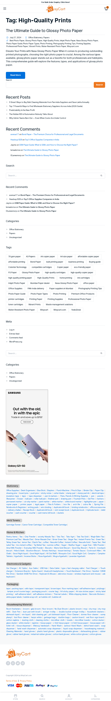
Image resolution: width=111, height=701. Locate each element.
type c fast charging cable (72, 568)
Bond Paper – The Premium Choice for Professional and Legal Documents (53, 134)
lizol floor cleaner (21, 617)
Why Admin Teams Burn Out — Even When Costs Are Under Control (37, 118)
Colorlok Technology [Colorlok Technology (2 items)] (17, 267)
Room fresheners (13, 609)
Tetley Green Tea (13, 542)
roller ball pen (40, 499)
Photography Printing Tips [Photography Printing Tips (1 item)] (90, 289)
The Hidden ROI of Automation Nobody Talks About (31, 114)
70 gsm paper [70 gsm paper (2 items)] (14, 257)
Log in (11, 330)
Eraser (20, 499)
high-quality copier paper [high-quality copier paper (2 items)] (82, 273)
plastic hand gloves (45, 631)
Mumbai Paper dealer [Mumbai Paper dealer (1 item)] (40, 283)
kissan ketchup (64, 551)
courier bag (53, 591)
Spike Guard (37, 571)
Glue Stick (41, 490)
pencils (100, 496)
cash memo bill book (47, 513)
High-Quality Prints (51, 41)
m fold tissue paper (79, 623)
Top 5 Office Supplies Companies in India (42, 140)
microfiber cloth (58, 620)
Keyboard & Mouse (47, 574)
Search (9, 80)
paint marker (44, 502)
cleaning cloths (42, 620)
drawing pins (12, 493)
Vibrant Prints (35, 46)
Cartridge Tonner (13, 525)
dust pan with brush (31, 612)
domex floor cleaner (89, 615)
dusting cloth (27, 620)
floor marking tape (70, 589)
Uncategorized (15, 237)
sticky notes (46, 493)
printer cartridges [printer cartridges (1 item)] (16, 299)
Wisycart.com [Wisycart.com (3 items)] (59, 310)
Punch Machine (63, 490)
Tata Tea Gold (82, 537)
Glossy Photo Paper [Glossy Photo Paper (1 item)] (31, 273)
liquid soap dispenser (72, 629)
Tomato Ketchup (49, 551)
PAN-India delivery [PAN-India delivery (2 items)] (36, 289)
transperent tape (42, 589)
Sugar (63, 545)
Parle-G (92, 548)
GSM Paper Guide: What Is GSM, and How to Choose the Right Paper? (48, 145)
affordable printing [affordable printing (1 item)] (16, 262)
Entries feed (14, 334)
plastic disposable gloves (67, 631)
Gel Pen (91, 499)
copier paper (12, 504)
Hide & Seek (19, 551)
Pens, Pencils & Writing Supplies (74, 496)
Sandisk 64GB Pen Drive (27, 574)
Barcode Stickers (96, 594)
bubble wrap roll (30, 597)
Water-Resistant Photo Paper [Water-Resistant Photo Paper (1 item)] (21, 310)
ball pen (28, 499)
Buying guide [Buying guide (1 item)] (95, 262)
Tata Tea (60, 537)
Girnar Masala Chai (43, 539)
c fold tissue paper (61, 623)
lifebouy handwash (41, 626)
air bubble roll (44, 597)
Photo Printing (46, 44)
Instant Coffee (71, 542)
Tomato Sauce (79, 551)
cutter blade (59, 493)
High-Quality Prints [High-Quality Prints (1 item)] (45, 278)
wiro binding (46, 507)
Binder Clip (88, 490)
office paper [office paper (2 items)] (88, 283)
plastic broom (76, 609)
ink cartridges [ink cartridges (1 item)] (83, 278)
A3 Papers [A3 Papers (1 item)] (30, 257)
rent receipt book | (62, 510)
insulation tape (13, 496)
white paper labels (14, 597)
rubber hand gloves (21, 634)
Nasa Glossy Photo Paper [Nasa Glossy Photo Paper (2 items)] (66, 283)
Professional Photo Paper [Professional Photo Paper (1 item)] (79, 299)
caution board (78, 617)
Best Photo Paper (17, 41)
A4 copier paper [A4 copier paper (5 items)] (48, 257)
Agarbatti (18, 556)
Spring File (99, 504)
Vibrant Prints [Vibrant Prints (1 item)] (34, 305)
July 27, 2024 (13, 37)
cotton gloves (95, 634)
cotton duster (98, 620)
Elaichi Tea (36, 542)
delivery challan (15, 510)
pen (93, 496)
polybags (101, 589)
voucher (32, 513)
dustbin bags (64, 617)
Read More (15, 75)
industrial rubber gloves (41, 634)
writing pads (33, 507)
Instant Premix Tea (86, 539)
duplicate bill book (62, 507)
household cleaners (95, 612)
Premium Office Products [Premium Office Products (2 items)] (82, 294)
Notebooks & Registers (16, 507)
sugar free (87, 545)
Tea (20, 537)
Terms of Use (11, 681)
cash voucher (21, 513)
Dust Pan (16, 612)
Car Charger (11, 568)
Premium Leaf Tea (13, 539)
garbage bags (50, 617)
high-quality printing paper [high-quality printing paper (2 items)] (20, 278)
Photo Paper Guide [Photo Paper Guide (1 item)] (16, 294)
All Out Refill (51, 554)
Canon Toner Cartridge (31, 525)
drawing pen (66, 499)
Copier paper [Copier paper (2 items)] (63, 267)
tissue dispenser (24, 626)
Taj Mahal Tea (39, 545)
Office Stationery (35, 38)
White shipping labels (78, 594)
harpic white (36, 617)
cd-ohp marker (30, 502)
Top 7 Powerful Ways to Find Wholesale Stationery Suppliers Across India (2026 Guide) (45, 106)
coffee (45, 542)
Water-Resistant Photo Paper (53, 46)
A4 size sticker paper (85, 591)
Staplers (51, 490)
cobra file (87, 504)
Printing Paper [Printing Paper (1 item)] (35, 299)
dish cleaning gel (39, 615)
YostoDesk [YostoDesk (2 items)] (76, 310)
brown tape (56, 589)
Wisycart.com (73, 46)
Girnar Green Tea (59, 539)
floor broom (47, 609)
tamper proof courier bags (18, 591)
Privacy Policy (26, 681)
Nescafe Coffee (56, 542)
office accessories (98, 507)
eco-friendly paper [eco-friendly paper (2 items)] (82, 267)
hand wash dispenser (26, 629)
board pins (24, 493)
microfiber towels (82, 620)
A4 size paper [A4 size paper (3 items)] (66, 257)
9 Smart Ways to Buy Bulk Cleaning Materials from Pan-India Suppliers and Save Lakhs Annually (49, 102)
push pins (35, 493)
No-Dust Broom (61, 609)
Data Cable (54, 568)
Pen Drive (86, 571)
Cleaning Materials (14, 631)
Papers (46, 38)
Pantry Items (11, 537)
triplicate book (92, 510)
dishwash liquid (13, 615)
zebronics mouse (65, 574)
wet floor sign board (95, 617)
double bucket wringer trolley (72, 612)
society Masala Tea (46, 537)
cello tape (29, 589)
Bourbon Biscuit (33, 551)
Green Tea (100, 539)
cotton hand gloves (61, 634)
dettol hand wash (91, 626)
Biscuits (48, 548)
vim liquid (26, 615)
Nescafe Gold (84, 542)
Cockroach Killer (94, 551)
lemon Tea (26, 542)
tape (24, 496)
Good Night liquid (20, 554)
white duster (24, 623)
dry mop (92, 609)
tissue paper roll (97, 623)
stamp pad (71, 493)
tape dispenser (35, 496)
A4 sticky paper (67, 591)
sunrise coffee (53, 545)
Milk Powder (98, 545)
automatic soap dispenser (49, 629)
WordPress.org (15, 342)
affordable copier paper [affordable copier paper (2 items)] (88, 257)
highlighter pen (90, 502)
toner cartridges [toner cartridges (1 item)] (15, 305)
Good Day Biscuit (79, 548)
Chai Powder (30, 537)
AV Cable (23, 568)
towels (69, 620)
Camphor (92, 554)
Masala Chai (28, 539)
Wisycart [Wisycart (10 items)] (44, 310)
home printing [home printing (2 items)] (66, 278)
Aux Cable (33, 568)
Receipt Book (29, 510)
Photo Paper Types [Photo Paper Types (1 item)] (39, 294)
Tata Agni (70, 537)
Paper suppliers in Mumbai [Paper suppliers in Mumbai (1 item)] (61, 289)
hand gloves (29, 631)
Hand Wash (56, 626)
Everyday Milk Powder (33, 548)
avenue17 (14, 134)
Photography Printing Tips (64, 44)
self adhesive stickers (42, 594)
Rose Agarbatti (44, 556)
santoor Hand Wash (72, 626)
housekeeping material (94, 629)
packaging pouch (39, 591)
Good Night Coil (79, 554)
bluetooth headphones (53, 571)
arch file (77, 504)
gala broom (36, 609)
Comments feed (16, 338)
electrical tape (98, 493)
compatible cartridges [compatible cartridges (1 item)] (42, 267)
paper (101, 502)
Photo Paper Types (31, 44)
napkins (35, 623)
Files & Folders (54, 504)
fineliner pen (53, 499)
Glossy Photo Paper (33, 41)
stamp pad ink (83, 493)
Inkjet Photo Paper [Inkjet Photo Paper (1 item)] (16, 283)
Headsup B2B (16, 140)
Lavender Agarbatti (77, 556)
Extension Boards (22, 571)
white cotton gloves (79, 634)
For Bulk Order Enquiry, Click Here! (55, 2)
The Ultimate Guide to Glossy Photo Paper (44, 31)
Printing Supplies (83, 44)
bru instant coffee (23, 545)
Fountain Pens (80, 499)
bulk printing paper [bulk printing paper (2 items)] (54, 262)
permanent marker (14, 502)
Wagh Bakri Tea (97, 537)
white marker (57, 502)
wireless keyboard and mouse (87, 574)
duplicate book (78, 510)
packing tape (17, 589)
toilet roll (10, 626)
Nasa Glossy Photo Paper (87, 41)
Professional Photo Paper (17, 46)
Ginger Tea (72, 539)
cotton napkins (13, 620)
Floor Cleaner (73, 615)
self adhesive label (23, 594)
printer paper (26, 504)
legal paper (40, 504)
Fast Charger (91, 568)
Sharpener (11, 499)
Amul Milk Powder (14, 548)
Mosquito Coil (64, 554)
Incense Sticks (30, 556)
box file (67, 504)
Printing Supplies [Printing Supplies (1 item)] (55, 299)
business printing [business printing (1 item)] (76, 262)
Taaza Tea (96, 542)
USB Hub (44, 568)
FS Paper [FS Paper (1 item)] (12, 273)
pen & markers (51, 496)
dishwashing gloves (89, 631)
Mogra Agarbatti (60, 556)
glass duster (11, 623)
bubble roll (56, 597)
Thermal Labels (60, 594)
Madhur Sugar (74, 545)
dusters (60, 513)
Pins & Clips (76, 490)
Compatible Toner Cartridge (55, 525)
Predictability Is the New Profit (22, 110)
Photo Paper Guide (14, 44)
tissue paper (45, 623)
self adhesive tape (87, 589)
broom (26, 609)
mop (85, 609)
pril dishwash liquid (57, 615)
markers (100, 499)
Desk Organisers (28, 490)
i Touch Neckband (72, 571)
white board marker (73, 502)
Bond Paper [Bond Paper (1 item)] (35, 262)
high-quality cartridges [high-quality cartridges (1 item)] (55, 273)
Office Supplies (12, 490)
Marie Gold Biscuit (62, 548)
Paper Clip (99, 490)
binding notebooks (80, 507)
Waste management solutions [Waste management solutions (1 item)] (59, 305)
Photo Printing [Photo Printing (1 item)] (59, 294)
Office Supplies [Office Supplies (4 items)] (15, 289)
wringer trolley (49, 612)
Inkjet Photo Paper (67, 41)
